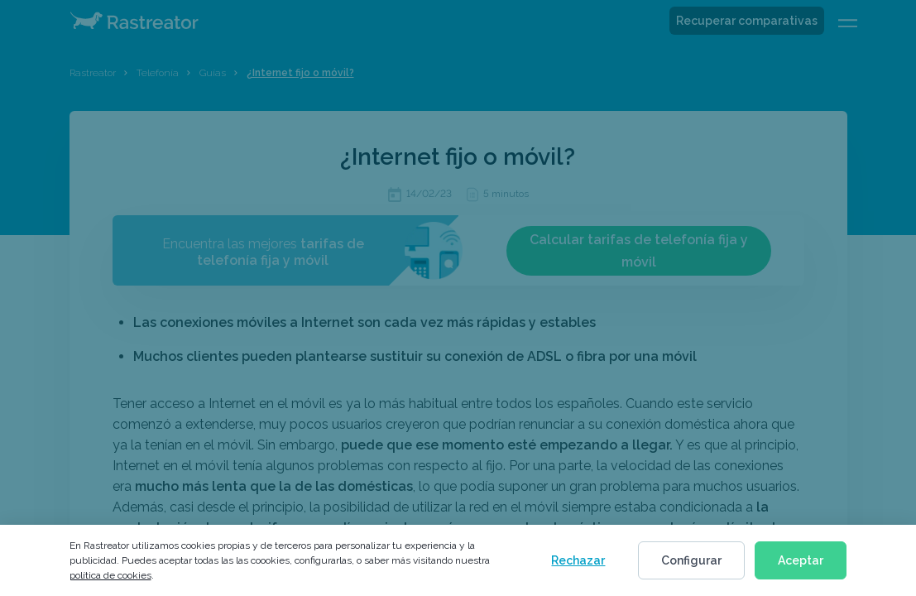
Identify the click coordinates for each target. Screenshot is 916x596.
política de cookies (110, 575)
